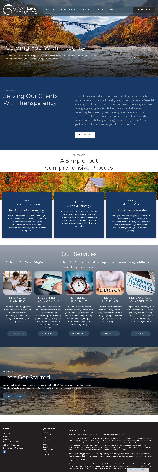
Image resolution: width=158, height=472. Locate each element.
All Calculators (48, 454)
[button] (50, 6)
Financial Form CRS (79, 430)
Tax (44, 442)
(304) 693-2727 (13, 445)
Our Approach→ (85, 135)
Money (45, 445)
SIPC (150, 464)
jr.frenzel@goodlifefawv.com (13, 448)
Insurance (46, 440)
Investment (47, 435)
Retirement (47, 432)
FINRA (146, 464)
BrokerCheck (120, 434)
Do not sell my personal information (139, 456)
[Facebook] (4, 451)
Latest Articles (48, 449)
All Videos (46, 452)
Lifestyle (45, 447)
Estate (45, 437)
